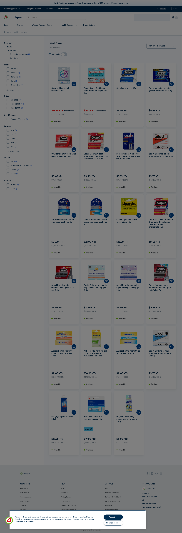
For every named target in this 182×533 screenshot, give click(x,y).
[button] (9, 520)
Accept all (113, 517)
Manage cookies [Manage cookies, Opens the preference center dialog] (113, 523)
